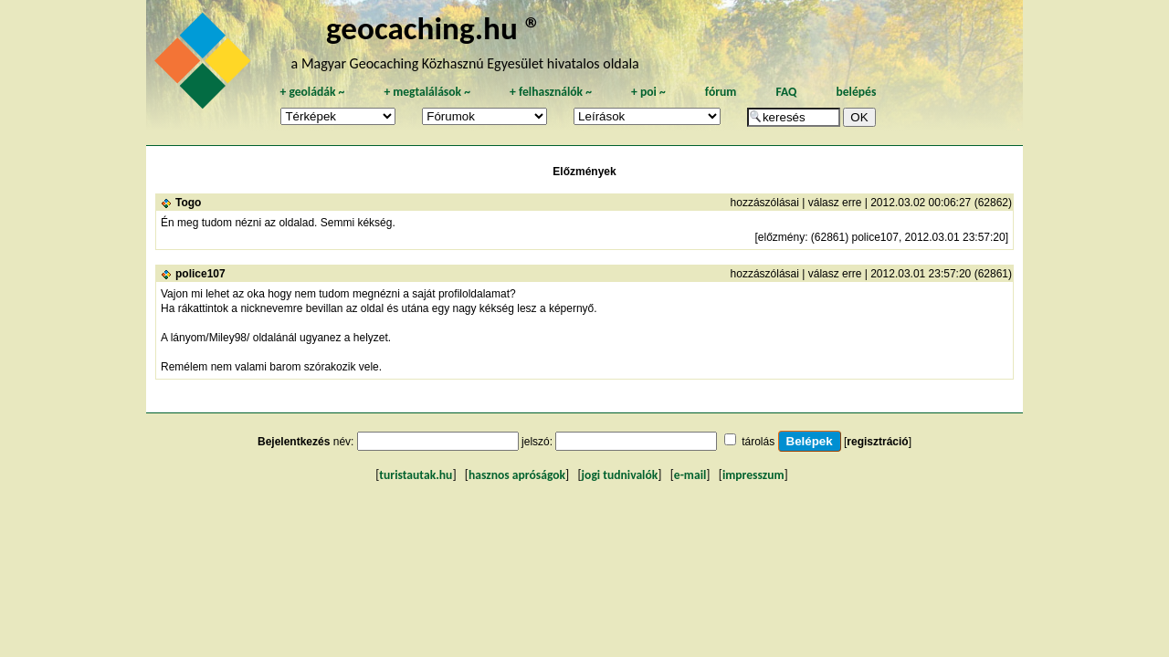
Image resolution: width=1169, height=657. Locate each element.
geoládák (312, 91)
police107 (200, 273)
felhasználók (551, 91)
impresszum (753, 475)
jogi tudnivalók (620, 475)
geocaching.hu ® (434, 27)
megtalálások (427, 91)
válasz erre (835, 202)
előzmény (781, 237)
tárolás (758, 441)
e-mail (690, 475)
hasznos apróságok (517, 475)
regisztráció (877, 441)
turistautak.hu (415, 475)
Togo (188, 202)
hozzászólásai (765, 202)
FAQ (785, 91)
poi (648, 91)
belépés (856, 91)
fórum (721, 91)
